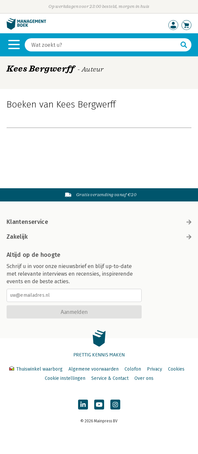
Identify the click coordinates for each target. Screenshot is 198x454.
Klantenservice (99, 222)
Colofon (133, 369)
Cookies (176, 369)
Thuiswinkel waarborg (36, 369)
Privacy (154, 369)
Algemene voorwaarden (94, 369)
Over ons (144, 378)
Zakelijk (99, 236)
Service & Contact (109, 378)
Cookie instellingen (65, 378)
